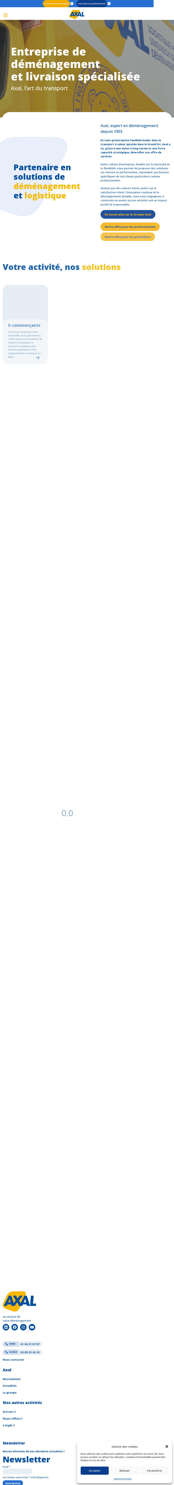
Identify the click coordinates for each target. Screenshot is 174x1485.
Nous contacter (13, 1329)
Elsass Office (11, 1388)
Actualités (10, 1355)
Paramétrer (154, 1470)
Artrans (8, 1381)
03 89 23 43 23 (21, 1321)
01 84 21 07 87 (21, 1313)
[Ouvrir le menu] (5, 14)
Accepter (95, 1470)
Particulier (73, 3)
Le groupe (9, 1362)
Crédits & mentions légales (19, 1476)
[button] (167, 1446)
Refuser (125, 1470)
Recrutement (12, 1348)
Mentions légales (123, 1478)
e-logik (7, 1395)
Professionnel (109, 3)
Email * (6, 1436)
